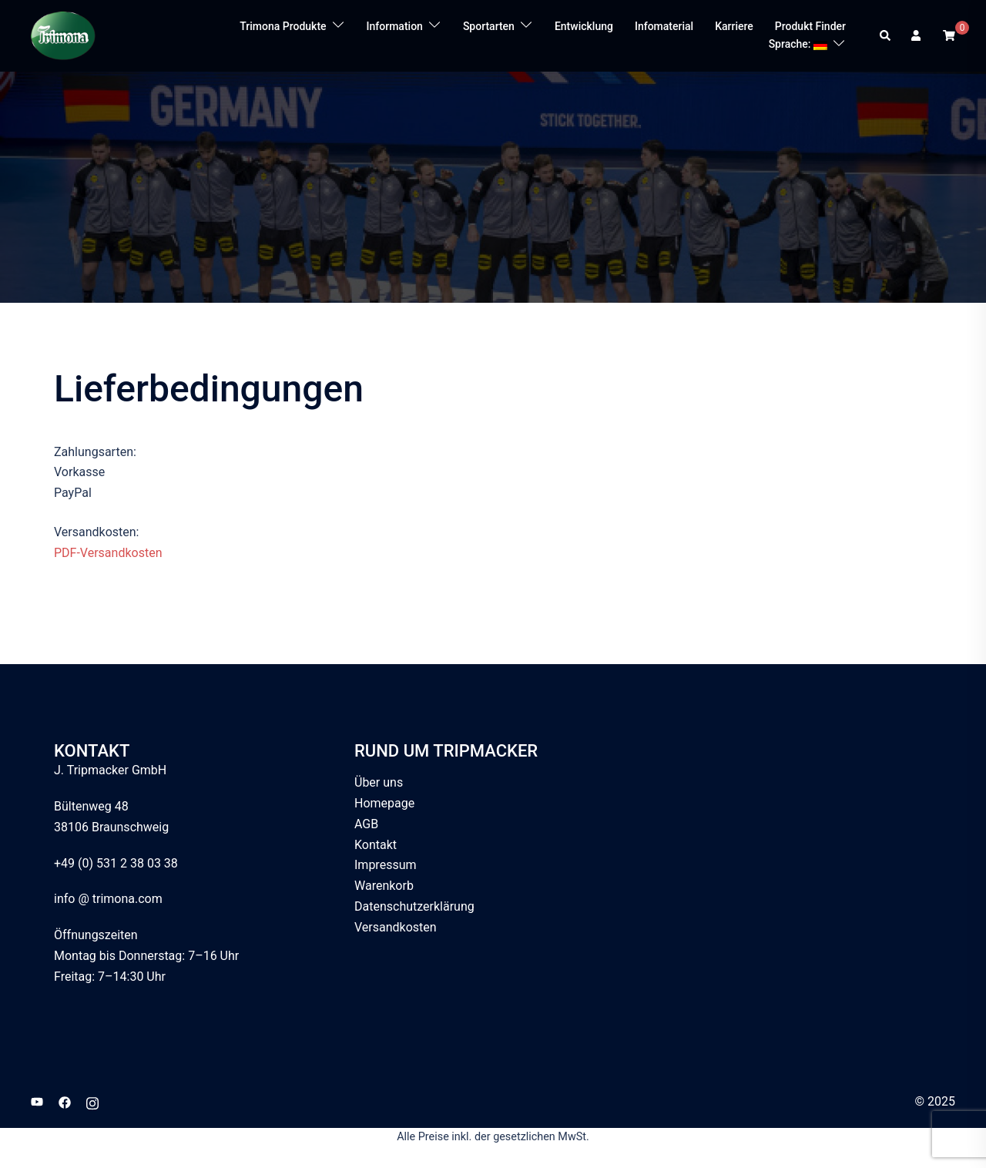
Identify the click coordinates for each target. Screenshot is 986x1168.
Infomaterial (664, 26)
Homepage (384, 803)
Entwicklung (584, 26)
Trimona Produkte (283, 26)
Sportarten (489, 26)
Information (395, 26)
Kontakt (375, 844)
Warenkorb (384, 885)
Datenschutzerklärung (414, 906)
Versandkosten (395, 927)
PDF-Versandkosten (108, 552)
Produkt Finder (810, 26)
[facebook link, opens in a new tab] (65, 1101)
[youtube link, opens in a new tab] (37, 1101)
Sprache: (798, 44)
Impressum (385, 865)
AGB (366, 824)
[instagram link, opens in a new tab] (92, 1101)
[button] (886, 35)
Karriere (734, 26)
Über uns (378, 782)
